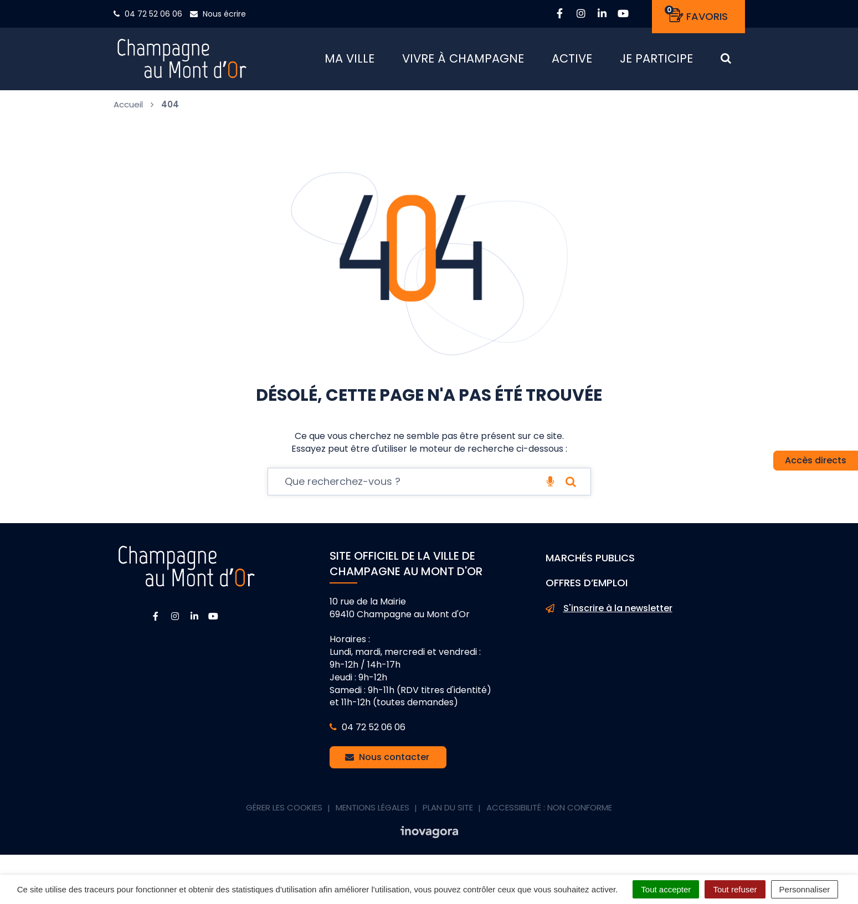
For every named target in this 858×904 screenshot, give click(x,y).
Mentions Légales (372, 811)
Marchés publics (590, 562)
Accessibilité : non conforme (549, 811)
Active (572, 61)
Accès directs (815, 460)
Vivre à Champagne (463, 61)
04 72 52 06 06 (367, 731)
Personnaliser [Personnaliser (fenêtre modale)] (804, 889)
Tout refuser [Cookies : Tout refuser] (735, 889)
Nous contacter (387, 761)
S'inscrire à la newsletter (609, 612)
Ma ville (349, 61)
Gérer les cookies (284, 811)
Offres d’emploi (587, 586)
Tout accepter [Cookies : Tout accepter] (666, 889)
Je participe (656, 61)
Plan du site (448, 811)
